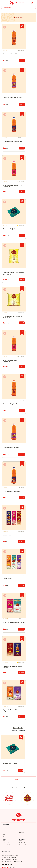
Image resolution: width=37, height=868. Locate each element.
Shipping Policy (6, 847)
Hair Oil (21, 847)
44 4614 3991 (19, 861)
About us (5, 828)
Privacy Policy (6, 842)
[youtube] (6, 864)
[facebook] (3, 864)
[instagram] (11, 864)
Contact (21, 828)
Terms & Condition (7, 845)
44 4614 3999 (12, 861)
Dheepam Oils (22, 845)
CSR (4, 832)
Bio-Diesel (21, 832)
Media (4, 836)
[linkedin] (8, 864)
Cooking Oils (22, 842)
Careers (5, 830)
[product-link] (12, 749)
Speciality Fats (22, 830)
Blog (4, 834)
